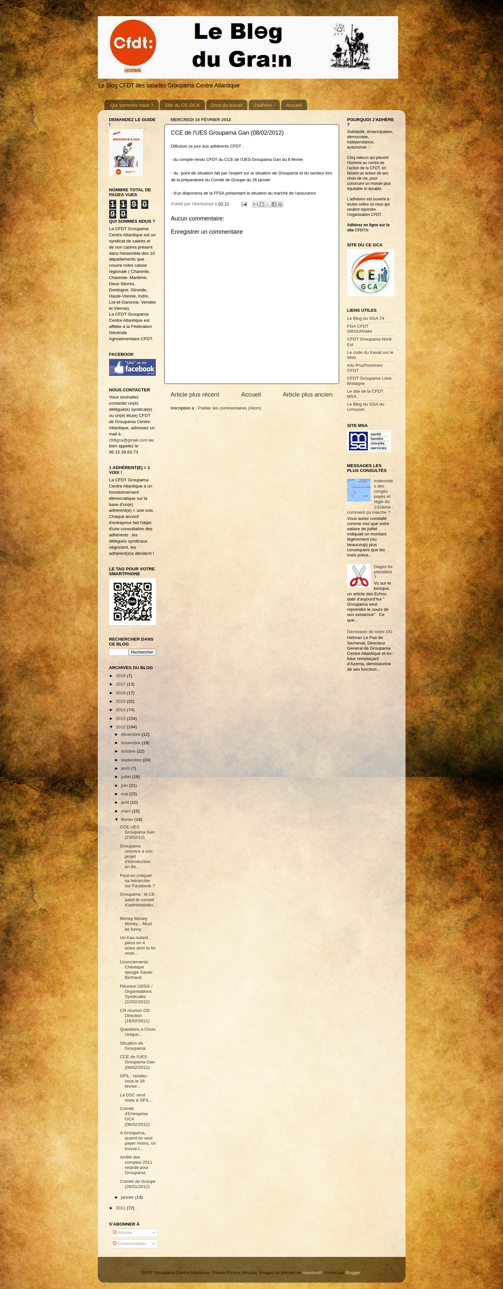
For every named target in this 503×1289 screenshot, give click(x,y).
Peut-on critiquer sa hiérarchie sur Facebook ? (137, 880)
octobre (129, 751)
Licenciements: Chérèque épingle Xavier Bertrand (136, 969)
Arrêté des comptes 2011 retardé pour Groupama (136, 1165)
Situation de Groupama (132, 1046)
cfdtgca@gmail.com (128, 440)
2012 (121, 726)
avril (126, 802)
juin (125, 785)
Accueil (294, 105)
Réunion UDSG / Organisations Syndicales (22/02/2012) (136, 994)
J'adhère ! (264, 105)
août (126, 768)
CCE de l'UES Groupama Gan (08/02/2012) (137, 1062)
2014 (121, 709)
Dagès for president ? (383, 571)
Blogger (353, 1272)
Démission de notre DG (370, 631)
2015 (121, 701)
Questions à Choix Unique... (137, 1032)
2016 (121, 692)
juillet (126, 776)
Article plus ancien (307, 394)
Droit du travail (227, 105)
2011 (121, 1207)
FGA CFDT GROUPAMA (359, 329)
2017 (121, 684)
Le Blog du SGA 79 (365, 318)
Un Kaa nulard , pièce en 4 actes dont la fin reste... (137, 945)
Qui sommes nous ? (131, 105)
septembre (132, 759)
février (127, 819)
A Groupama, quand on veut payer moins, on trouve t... (138, 1140)
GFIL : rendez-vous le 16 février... (134, 1081)
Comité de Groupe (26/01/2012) (137, 1184)
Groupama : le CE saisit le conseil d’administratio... (137, 902)
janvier (128, 1197)
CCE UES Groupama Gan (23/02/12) (137, 832)
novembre (131, 742)
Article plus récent (195, 394)
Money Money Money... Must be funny (136, 923)
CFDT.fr (362, 230)
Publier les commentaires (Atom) (229, 408)
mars (126, 811)
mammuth (312, 1272)
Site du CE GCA (182, 105)
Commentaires (129, 1243)
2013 (121, 718)
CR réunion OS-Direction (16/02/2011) (135, 1015)
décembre (131, 734)
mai (125, 793)
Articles (122, 1232)
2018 (121, 675)
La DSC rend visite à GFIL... (136, 1098)
